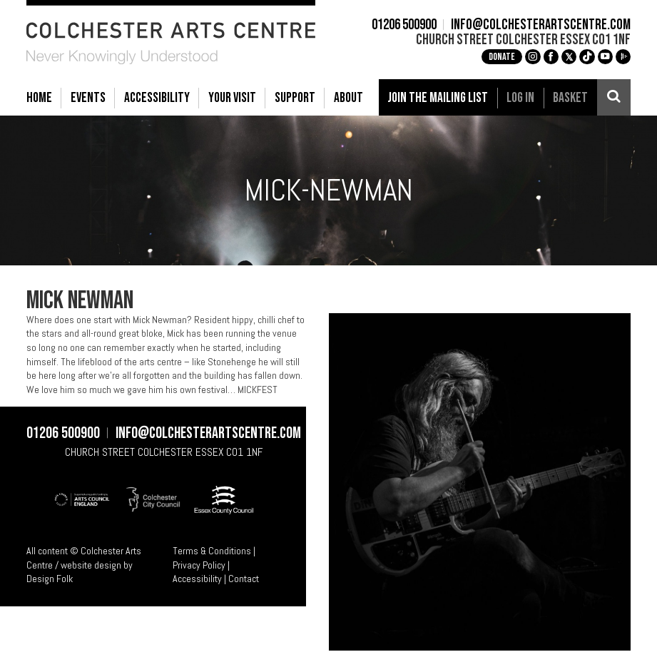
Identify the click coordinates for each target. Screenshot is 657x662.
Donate (502, 57)
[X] (568, 56)
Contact (243, 578)
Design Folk (49, 578)
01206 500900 (404, 26)
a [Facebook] (551, 56)
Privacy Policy (199, 565)
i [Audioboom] (623, 56)
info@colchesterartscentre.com (541, 26)
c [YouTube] (605, 56)
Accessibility (197, 578)
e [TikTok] (587, 56)
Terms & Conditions (212, 550)
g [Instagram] (533, 56)
